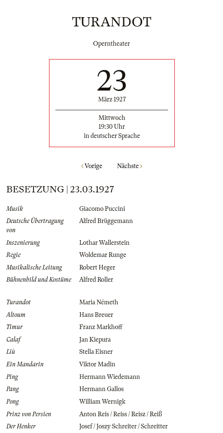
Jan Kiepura (95, 339)
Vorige (91, 166)
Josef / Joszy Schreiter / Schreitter (123, 426)
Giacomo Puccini (102, 208)
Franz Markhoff (100, 327)
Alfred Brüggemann (106, 221)
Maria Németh (98, 302)
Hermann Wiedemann (109, 376)
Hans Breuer (96, 314)
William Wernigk (102, 401)
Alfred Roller (96, 279)
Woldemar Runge (102, 255)
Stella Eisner (96, 351)
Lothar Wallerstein (104, 242)
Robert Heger (97, 267)
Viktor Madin (97, 364)
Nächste (129, 166)
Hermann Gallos (101, 389)
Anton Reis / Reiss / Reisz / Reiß (120, 414)
